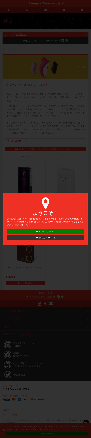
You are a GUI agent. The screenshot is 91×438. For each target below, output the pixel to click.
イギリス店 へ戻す (45, 231)
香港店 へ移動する (45, 237)
